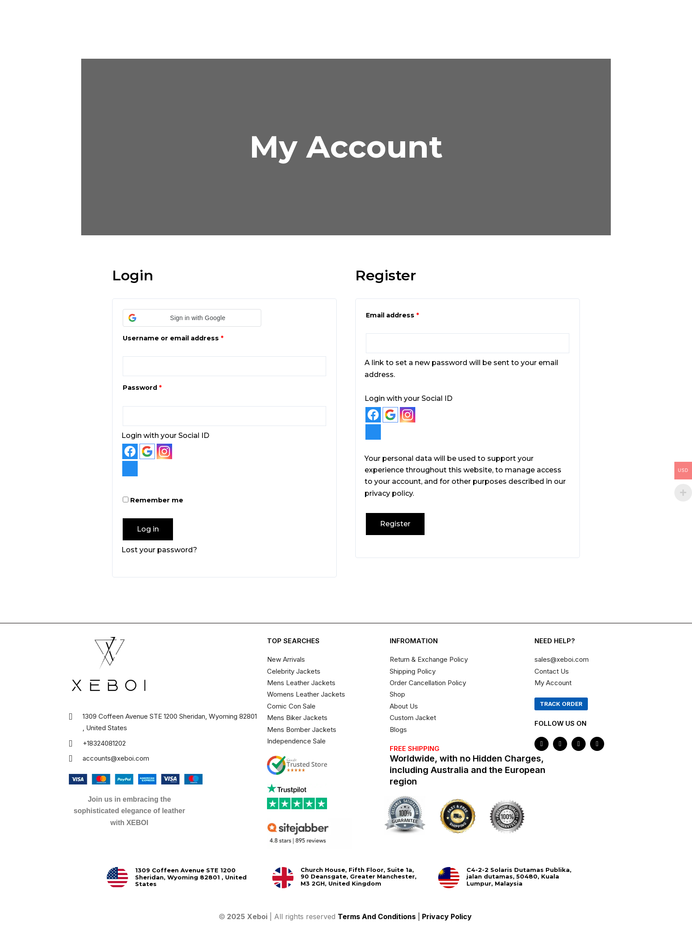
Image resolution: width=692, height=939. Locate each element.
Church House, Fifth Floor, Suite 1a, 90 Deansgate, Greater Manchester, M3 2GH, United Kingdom (359, 876)
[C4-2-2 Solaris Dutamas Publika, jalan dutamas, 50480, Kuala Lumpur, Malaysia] (449, 878)
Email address (408, 314)
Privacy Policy (448, 916)
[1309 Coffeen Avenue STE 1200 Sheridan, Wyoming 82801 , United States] (117, 878)
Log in (148, 529)
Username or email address (189, 337)
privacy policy (389, 493)
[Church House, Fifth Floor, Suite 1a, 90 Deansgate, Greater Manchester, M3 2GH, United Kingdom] (283, 878)
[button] (192, 318)
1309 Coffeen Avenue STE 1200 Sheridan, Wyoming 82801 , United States (191, 877)
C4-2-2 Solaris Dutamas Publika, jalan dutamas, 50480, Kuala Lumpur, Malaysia (519, 876)
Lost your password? (159, 550)
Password (158, 386)
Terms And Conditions (377, 916)
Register (395, 524)
